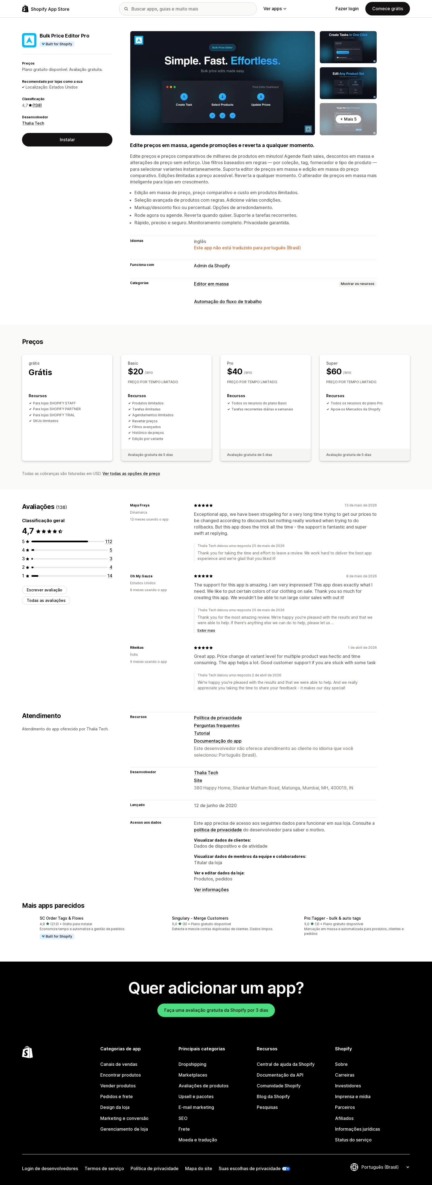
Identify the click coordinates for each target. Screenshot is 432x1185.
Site (198, 780)
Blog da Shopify (273, 1096)
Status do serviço (353, 1140)
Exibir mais (206, 630)
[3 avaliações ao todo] (111, 558)
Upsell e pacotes (196, 1096)
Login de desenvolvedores (50, 1168)
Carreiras (344, 1075)
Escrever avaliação (44, 590)
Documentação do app (218, 741)
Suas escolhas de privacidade (250, 1168)
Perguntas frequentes (216, 725)
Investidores (348, 1085)
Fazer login (347, 8)
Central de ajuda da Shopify (286, 1064)
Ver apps (274, 8)
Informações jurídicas (357, 1129)
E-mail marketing (196, 1107)
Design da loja (114, 1107)
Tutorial (202, 733)
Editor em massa (211, 284)
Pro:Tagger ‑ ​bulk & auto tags (332, 918)
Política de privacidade (218, 717)
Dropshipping (192, 1064)
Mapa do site (198, 1168)
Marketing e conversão (124, 1118)
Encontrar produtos (120, 1075)
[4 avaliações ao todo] (111, 567)
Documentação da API (280, 1075)
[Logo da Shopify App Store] (45, 8)
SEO (183, 1118)
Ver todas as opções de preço (131, 473)
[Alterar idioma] (385, 1167)
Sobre (341, 1064)
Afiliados (344, 1118)
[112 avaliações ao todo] (108, 541)
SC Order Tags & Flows (61, 918)
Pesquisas (267, 1107)
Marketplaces (193, 1075)
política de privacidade (218, 829)
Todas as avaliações (46, 600)
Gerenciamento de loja (124, 1129)
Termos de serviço (104, 1168)
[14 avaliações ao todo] (109, 575)
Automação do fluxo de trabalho (228, 301)
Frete (184, 1129)
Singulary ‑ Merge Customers (200, 918)
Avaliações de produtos (203, 1085)
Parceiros (345, 1107)
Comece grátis (387, 8)
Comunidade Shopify (279, 1085)
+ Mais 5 (348, 119)
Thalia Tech (33, 123)
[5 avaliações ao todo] (111, 550)
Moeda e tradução (198, 1140)
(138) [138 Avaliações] (37, 105)
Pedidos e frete (116, 1096)
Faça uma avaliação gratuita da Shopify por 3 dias (216, 1010)
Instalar (67, 139)
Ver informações (211, 889)
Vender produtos (118, 1085)
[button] (83, 928)
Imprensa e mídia (353, 1096)
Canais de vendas (118, 1064)
